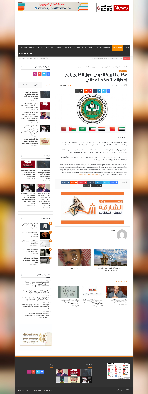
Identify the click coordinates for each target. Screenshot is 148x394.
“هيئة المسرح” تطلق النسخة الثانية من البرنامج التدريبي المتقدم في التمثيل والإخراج (93, 301)
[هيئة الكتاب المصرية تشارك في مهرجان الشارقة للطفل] (116, 292)
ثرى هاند (116, 390)
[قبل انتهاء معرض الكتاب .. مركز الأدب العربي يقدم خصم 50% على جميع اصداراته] (45, 106)
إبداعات (92, 47)
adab (122, 85)
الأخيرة (48, 85)
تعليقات (24, 85)
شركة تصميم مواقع (124, 390)
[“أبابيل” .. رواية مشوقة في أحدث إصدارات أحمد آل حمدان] (45, 226)
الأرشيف (24, 47)
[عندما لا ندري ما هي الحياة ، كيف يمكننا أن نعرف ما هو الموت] (45, 260)
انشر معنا (31, 47)
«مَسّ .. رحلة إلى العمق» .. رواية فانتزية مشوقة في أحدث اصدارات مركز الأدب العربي (44, 174)
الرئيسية (127, 47)
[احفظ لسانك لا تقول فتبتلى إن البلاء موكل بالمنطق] (45, 252)
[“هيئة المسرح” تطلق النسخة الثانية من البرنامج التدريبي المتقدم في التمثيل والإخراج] (92, 292)
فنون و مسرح (49, 47)
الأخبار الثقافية (118, 47)
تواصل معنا (22, 58)
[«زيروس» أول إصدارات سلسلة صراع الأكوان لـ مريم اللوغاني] (62, 380)
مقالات (78, 47)
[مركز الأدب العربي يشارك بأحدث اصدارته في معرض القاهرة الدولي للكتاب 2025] (45, 141)
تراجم (85, 47)
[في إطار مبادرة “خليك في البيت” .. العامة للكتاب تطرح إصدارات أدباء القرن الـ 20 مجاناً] (68, 292)
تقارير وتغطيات (68, 47)
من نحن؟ (36, 58)
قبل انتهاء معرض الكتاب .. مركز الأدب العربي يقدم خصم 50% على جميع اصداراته (29, 105)
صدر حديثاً (58, 47)
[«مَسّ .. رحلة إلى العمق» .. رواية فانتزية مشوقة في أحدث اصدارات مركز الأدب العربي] (45, 94)
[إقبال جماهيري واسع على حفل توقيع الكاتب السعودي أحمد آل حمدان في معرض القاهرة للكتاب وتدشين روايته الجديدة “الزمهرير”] (45, 115)
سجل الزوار (40, 47)
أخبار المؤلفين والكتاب (104, 47)
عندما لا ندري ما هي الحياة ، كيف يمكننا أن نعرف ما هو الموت (30, 260)
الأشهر (36, 85)
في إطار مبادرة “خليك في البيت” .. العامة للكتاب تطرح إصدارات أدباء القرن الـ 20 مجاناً (69, 301)
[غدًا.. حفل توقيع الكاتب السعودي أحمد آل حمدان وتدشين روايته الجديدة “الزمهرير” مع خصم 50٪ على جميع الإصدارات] (45, 128)
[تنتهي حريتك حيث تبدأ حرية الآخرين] (45, 235)
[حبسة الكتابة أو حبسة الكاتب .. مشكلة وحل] (45, 243)
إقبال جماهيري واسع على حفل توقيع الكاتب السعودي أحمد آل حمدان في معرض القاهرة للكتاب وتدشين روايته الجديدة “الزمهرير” (29, 116)
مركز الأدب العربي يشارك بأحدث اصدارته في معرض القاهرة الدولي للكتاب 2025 (30, 141)
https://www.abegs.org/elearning (89, 174)
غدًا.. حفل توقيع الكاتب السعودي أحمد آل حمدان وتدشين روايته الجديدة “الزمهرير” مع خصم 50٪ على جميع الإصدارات (29, 130)
